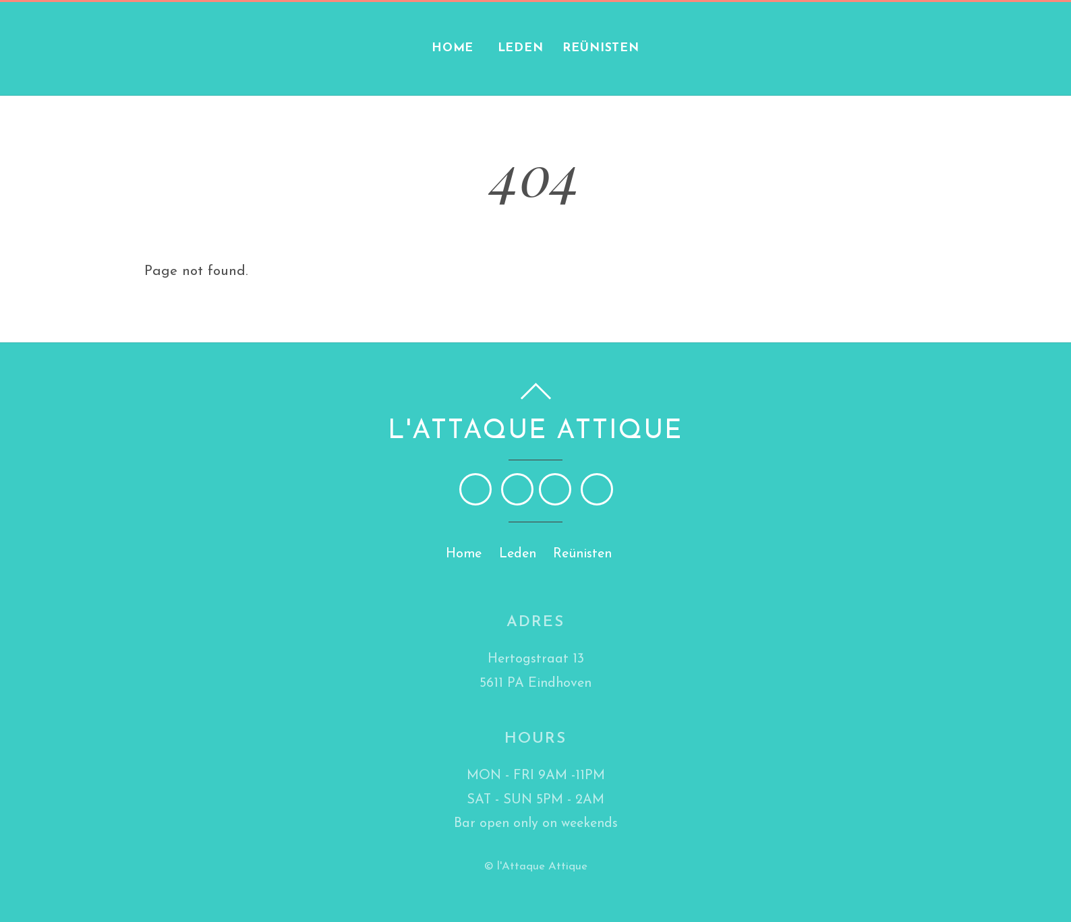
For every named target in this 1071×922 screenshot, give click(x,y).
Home (453, 48)
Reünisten (600, 48)
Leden (521, 48)
